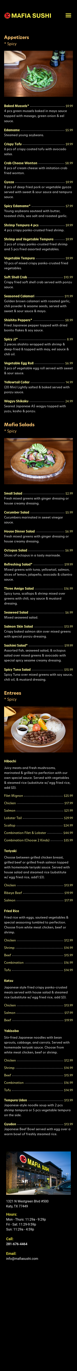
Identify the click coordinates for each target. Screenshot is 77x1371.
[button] (68, 15)
